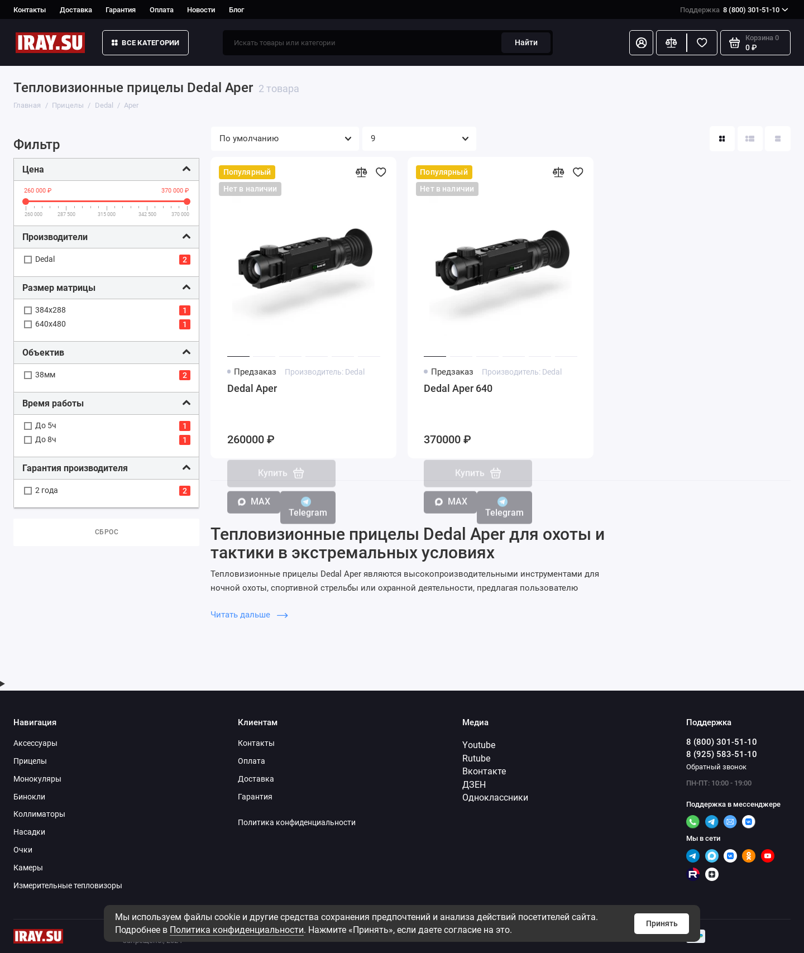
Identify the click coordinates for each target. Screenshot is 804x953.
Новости (201, 10)
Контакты (29, 10)
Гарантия (121, 10)
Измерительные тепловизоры (67, 885)
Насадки (29, 831)
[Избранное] (702, 42)
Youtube (478, 745)
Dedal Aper (252, 388)
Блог (236, 10)
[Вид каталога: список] (750, 138)
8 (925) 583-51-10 (721, 754)
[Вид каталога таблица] (777, 138)
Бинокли (29, 796)
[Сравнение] (671, 42)
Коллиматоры (39, 814)
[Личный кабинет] (641, 42)
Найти (526, 42)
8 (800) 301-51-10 (734, 10)
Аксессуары (35, 743)
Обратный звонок (716, 767)
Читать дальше (249, 615)
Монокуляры (37, 778)
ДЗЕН (474, 784)
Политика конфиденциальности (237, 930)
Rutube (476, 758)
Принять (662, 923)
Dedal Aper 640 (458, 388)
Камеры (28, 867)
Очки (22, 849)
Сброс (107, 532)
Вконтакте (484, 771)
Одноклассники (495, 797)
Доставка (76, 10)
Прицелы (30, 760)
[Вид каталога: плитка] (722, 138)
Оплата (162, 10)
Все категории (146, 43)
